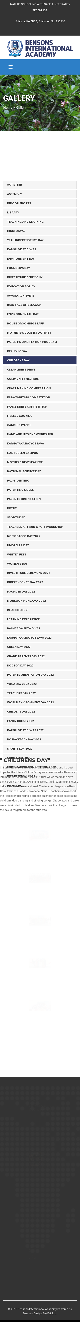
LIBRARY (13, 302)
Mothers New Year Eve (25, 552)
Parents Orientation (24, 589)
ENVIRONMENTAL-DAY (23, 404)
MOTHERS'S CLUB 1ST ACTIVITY (29, 422)
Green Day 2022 (19, 737)
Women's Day (17, 653)
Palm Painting (18, 570)
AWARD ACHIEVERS (20, 385)
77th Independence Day (25, 330)
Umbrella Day (18, 635)
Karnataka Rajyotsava (25, 533)
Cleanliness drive (21, 459)
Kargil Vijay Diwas (21, 339)
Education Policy (21, 376)
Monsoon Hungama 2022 (26, 690)
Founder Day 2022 (21, 681)
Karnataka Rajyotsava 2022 (29, 727)
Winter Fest (16, 644)
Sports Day (16, 607)
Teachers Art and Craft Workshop (35, 616)
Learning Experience (23, 709)
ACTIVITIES (15, 274)
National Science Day (24, 561)
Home (7, 107)
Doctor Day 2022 (20, 755)
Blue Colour (17, 700)
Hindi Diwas (16, 321)
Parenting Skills (20, 579)
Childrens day (18, 450)
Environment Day (21, 348)
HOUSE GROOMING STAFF (25, 413)
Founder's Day (18, 358)
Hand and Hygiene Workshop (30, 524)
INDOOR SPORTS (19, 293)
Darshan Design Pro (35, 1313)
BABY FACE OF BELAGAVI (24, 394)
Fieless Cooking (19, 505)
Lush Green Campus (22, 543)
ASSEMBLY (14, 284)
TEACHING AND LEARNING (25, 311)
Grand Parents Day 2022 (26, 746)
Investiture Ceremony (24, 367)
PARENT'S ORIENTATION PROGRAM (32, 432)
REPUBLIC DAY (17, 441)
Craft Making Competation (29, 478)
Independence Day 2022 (25, 672)
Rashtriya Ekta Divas (23, 718)
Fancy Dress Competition (27, 496)
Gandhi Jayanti (19, 515)
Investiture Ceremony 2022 (28, 663)
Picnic (12, 598)
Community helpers (23, 469)
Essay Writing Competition (28, 487)
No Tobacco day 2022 (23, 626)
